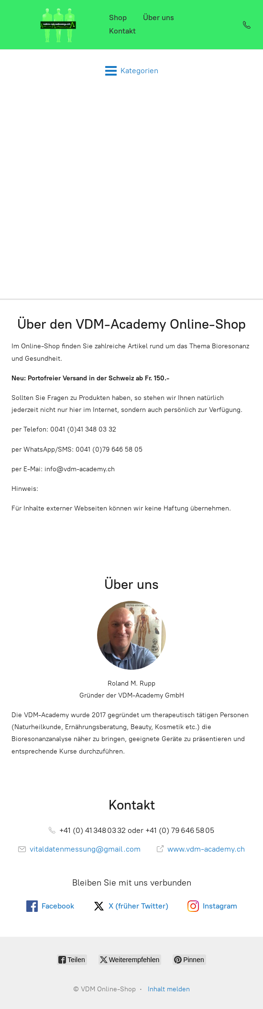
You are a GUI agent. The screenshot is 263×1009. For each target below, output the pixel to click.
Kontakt (122, 30)
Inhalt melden (169, 989)
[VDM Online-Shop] (58, 24)
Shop (118, 17)
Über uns (158, 17)
